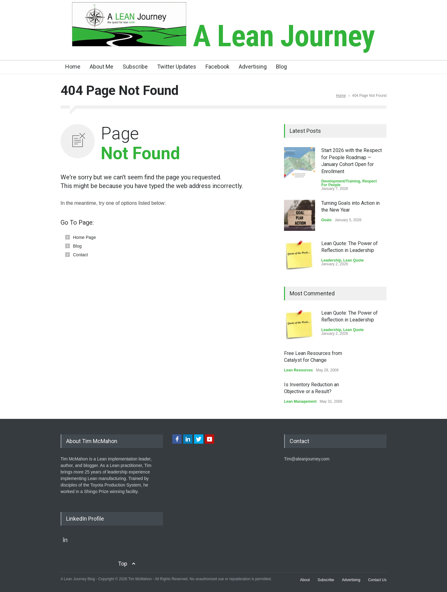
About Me (101, 66)
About (305, 580)
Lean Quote (353, 260)
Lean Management (300, 401)
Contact (80, 254)
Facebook (217, 66)
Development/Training (340, 181)
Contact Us (377, 580)
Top (122, 563)
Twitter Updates (176, 66)
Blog (281, 66)
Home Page (84, 237)
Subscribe (135, 66)
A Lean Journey (223, 36)
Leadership (331, 260)
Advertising (253, 66)
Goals (326, 220)
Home (72, 66)
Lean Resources (298, 370)
